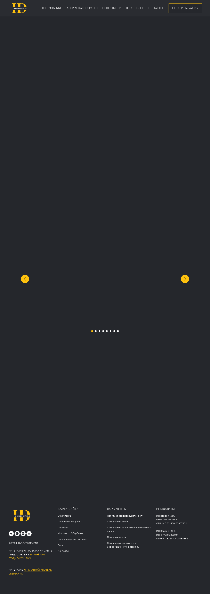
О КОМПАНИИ (51, 8)
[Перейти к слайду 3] (99, 331)
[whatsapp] (17, 533)
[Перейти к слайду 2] (96, 331)
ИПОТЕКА (125, 8)
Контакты (63, 550)
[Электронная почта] (29, 533)
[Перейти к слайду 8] (118, 331)
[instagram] (23, 533)
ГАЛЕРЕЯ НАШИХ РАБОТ (81, 8)
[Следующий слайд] (185, 279)
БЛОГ (140, 8)
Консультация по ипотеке (72, 539)
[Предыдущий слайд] (25, 279)
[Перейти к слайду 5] (107, 331)
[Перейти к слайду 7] (114, 331)
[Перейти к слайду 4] (103, 331)
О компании (65, 515)
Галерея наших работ (70, 521)
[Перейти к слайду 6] (110, 331)
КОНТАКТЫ (155, 8)
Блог (60, 545)
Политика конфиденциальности (125, 515)
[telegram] (11, 533)
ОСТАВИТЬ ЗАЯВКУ (185, 8)
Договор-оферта (116, 537)
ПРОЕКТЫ (109, 8)
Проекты (63, 527)
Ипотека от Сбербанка (70, 533)
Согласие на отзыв (117, 521)
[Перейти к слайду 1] (92, 331)
